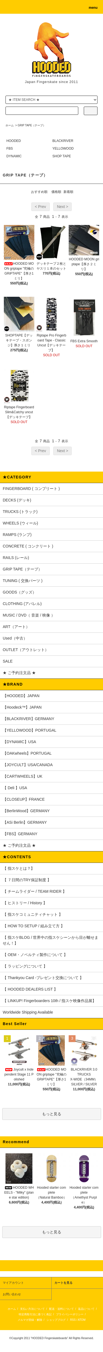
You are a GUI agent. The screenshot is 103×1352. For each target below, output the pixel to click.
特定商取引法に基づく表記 (35, 1314)
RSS (73, 1319)
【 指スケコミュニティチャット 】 (33, 914)
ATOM (81, 1319)
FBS (9, 148)
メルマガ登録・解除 (30, 1319)
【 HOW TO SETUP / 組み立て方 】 (34, 926)
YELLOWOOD (63, 148)
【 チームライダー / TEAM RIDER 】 (34, 891)
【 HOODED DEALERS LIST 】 (30, 989)
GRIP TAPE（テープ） (32, 125)
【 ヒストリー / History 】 (25, 903)
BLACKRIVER (62, 141)
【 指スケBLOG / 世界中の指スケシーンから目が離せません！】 (50, 940)
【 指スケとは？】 (19, 868)
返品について (86, 1308)
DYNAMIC (13, 156)
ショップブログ (56, 1319)
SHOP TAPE (61, 156)
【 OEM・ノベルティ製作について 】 (35, 954)
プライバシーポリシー (69, 1314)
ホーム (9, 125)
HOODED (13, 141)
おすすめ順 (39, 192)
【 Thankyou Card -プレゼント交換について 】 (43, 978)
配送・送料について (61, 1308)
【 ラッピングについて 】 (25, 966)
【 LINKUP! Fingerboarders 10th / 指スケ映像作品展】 (49, 1001)
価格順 (56, 192)
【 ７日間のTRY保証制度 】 (27, 880)
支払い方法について (32, 1308)
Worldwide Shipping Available (28, 1012)
